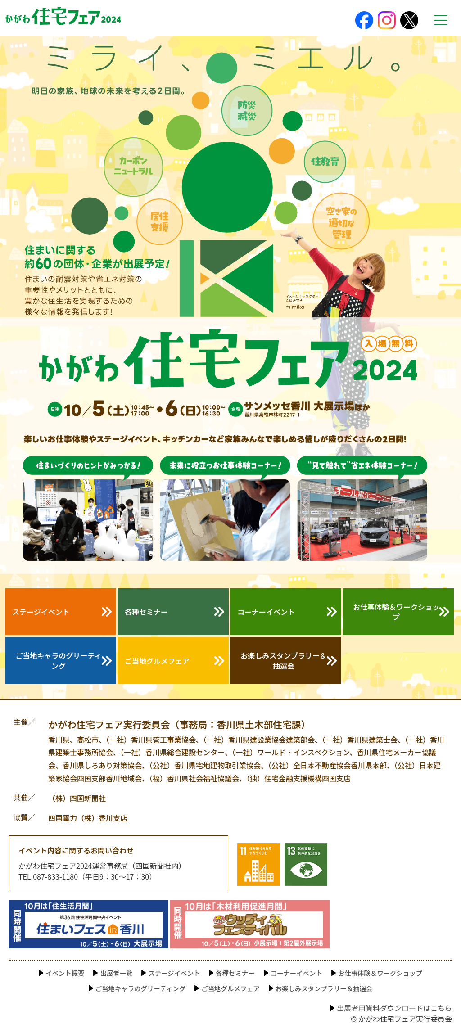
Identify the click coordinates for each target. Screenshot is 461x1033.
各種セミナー (146, 611)
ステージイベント (41, 611)
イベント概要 (64, 973)
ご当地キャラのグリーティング (58, 660)
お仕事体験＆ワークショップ (396, 611)
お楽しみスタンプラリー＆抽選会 (283, 660)
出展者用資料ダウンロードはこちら (394, 1007)
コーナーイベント (266, 611)
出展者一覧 (116, 973)
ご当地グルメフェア (157, 660)
